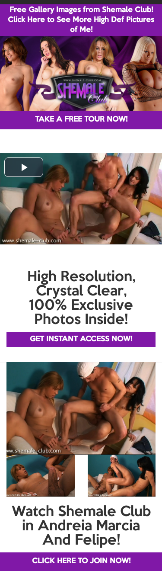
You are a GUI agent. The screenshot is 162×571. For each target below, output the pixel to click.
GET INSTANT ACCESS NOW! (81, 339)
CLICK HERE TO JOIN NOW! (81, 561)
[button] (23, 167)
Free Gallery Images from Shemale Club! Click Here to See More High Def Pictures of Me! (81, 20)
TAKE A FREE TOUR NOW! (81, 119)
